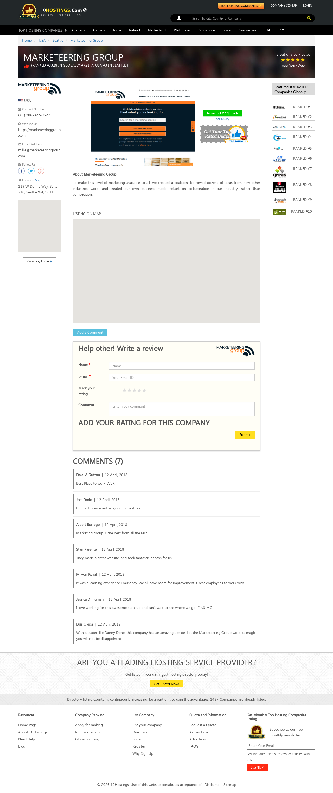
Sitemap (229, 784)
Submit (245, 434)
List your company (147, 724)
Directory (139, 732)
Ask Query (222, 119)
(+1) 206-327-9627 (34, 115)
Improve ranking (88, 732)
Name (84, 364)
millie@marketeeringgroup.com (39, 152)
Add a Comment (90, 332)
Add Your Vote (293, 65)
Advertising (198, 739)
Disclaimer (212, 784)
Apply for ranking (89, 724)
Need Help (26, 739)
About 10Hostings (32, 732)
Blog (21, 746)
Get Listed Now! (166, 683)
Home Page (27, 724)
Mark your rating (86, 391)
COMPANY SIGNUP (284, 5)
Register (138, 746)
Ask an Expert (200, 732)
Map (38, 180)
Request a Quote (202, 724)
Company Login (39, 261)
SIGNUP (257, 767)
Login (136, 739)
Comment (86, 404)
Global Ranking (87, 739)
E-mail (84, 376)
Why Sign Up (142, 753)
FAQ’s (193, 746)
